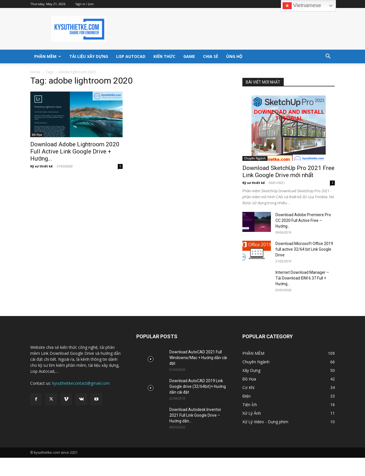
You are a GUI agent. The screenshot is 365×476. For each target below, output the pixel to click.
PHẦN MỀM (47, 56)
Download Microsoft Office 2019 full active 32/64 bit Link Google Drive (304, 249)
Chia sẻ (210, 56)
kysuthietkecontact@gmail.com (81, 383)
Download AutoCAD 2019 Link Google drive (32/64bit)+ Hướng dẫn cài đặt (197, 386)
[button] (328, 57)
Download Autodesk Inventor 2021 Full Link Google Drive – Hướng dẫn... (195, 415)
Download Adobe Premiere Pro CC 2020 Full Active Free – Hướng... (303, 220)
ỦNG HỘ (234, 56)
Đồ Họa (37, 135)
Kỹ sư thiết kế (41, 166)
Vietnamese (302, 5)
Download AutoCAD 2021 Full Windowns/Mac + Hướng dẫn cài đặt (198, 358)
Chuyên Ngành (255, 158)
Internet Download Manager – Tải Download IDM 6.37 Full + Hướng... (302, 278)
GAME (189, 56)
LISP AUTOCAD (130, 56)
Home (35, 72)
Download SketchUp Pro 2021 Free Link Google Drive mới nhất (288, 172)
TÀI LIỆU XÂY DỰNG (88, 56)
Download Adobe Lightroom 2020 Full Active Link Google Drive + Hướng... (74, 151)
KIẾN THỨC (164, 56)
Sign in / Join (84, 4)
